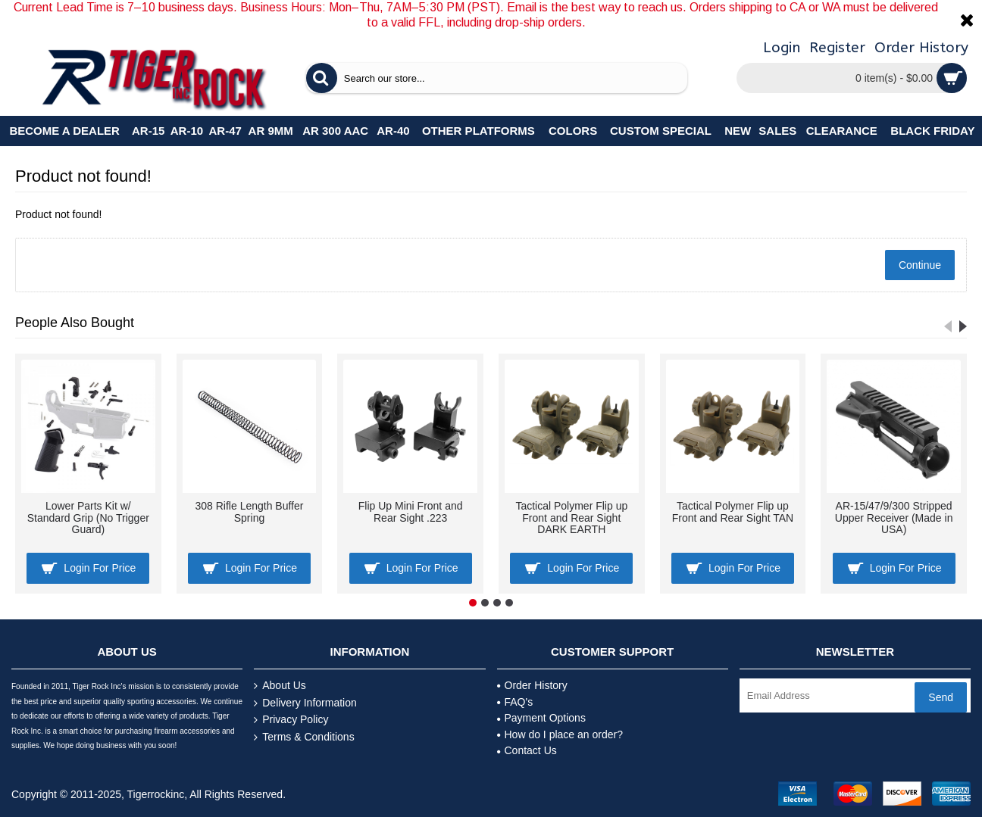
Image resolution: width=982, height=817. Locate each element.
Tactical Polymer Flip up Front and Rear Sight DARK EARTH (571, 517)
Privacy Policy (291, 719)
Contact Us (527, 750)
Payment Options (541, 718)
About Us (280, 685)
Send (940, 697)
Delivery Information (305, 703)
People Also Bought (74, 322)
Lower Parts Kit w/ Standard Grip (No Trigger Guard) (88, 517)
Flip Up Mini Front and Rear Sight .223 (410, 511)
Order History (532, 685)
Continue (920, 265)
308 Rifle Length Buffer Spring (249, 511)
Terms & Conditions (304, 737)
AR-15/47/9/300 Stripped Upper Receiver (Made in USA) (894, 517)
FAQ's (515, 702)
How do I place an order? (560, 734)
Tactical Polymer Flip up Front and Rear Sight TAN (733, 511)
